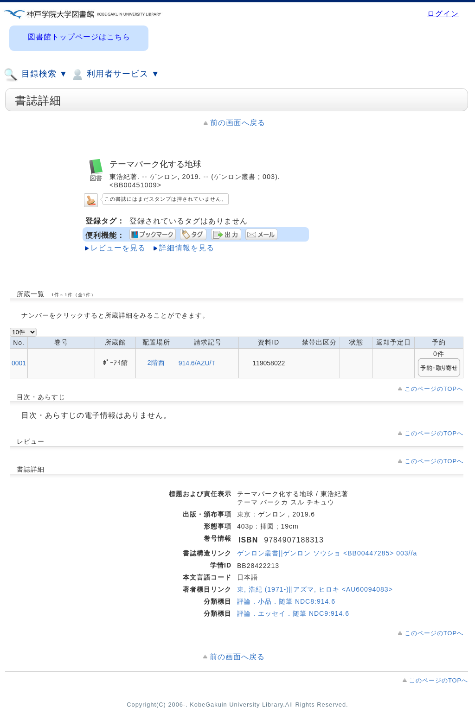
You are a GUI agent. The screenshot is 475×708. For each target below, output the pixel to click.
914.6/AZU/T (197, 363)
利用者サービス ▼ (115, 75)
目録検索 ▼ (36, 75)
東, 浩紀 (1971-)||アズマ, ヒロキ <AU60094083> (315, 589)
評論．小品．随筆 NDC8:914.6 (286, 601)
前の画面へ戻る (237, 123)
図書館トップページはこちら (79, 37)
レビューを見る (118, 248)
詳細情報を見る (186, 248)
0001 (19, 363)
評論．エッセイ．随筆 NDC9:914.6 (293, 613)
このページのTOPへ (433, 388)
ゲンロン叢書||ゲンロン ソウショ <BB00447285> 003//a (327, 553)
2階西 (157, 362)
